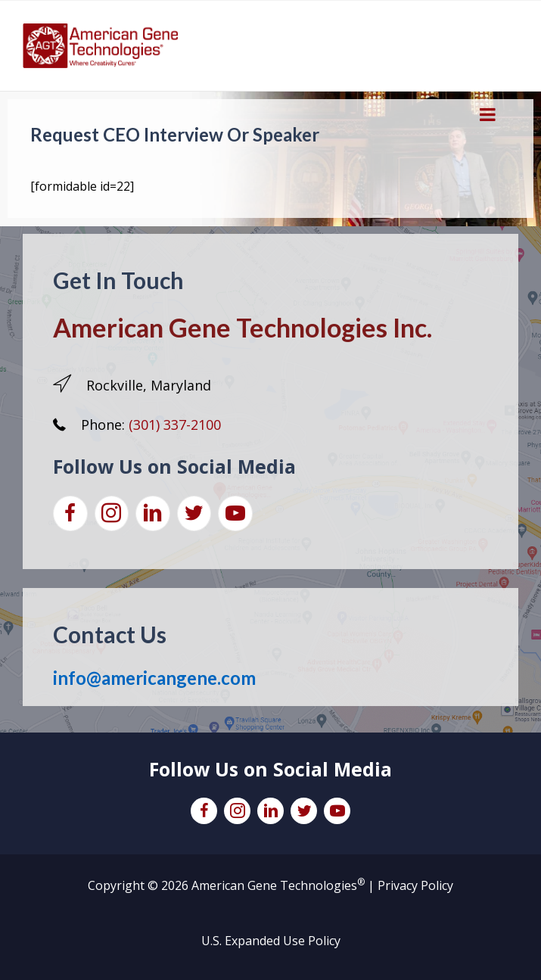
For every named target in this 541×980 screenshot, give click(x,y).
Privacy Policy (415, 885)
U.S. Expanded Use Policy (270, 940)
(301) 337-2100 (175, 424)
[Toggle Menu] (488, 114)
